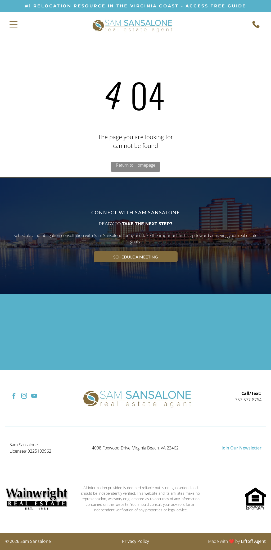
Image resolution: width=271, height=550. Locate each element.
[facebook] (14, 397)
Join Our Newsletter (241, 448)
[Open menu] (13, 24)
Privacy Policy (135, 541)
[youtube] (34, 397)
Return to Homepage (135, 165)
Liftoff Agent (253, 541)
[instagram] (24, 397)
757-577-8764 (248, 400)
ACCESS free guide (216, 5)
